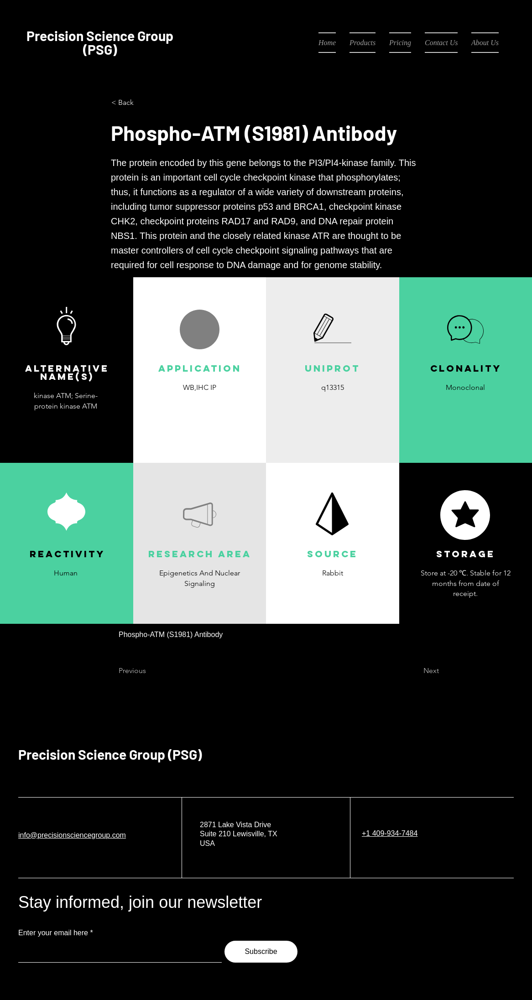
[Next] (416, 671)
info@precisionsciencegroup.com (72, 835)
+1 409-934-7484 (389, 833)
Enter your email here (53, 933)
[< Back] (141, 102)
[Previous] (149, 671)
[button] (199, 409)
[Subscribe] (260, 952)
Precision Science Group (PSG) (110, 754)
